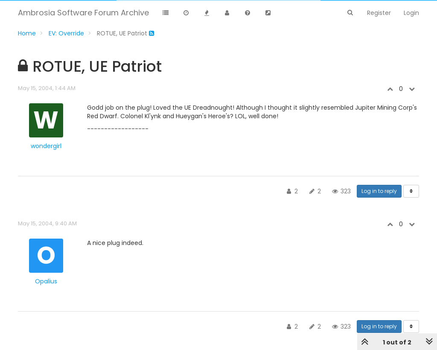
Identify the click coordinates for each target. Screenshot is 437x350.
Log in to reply (379, 191)
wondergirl (46, 146)
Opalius (46, 281)
